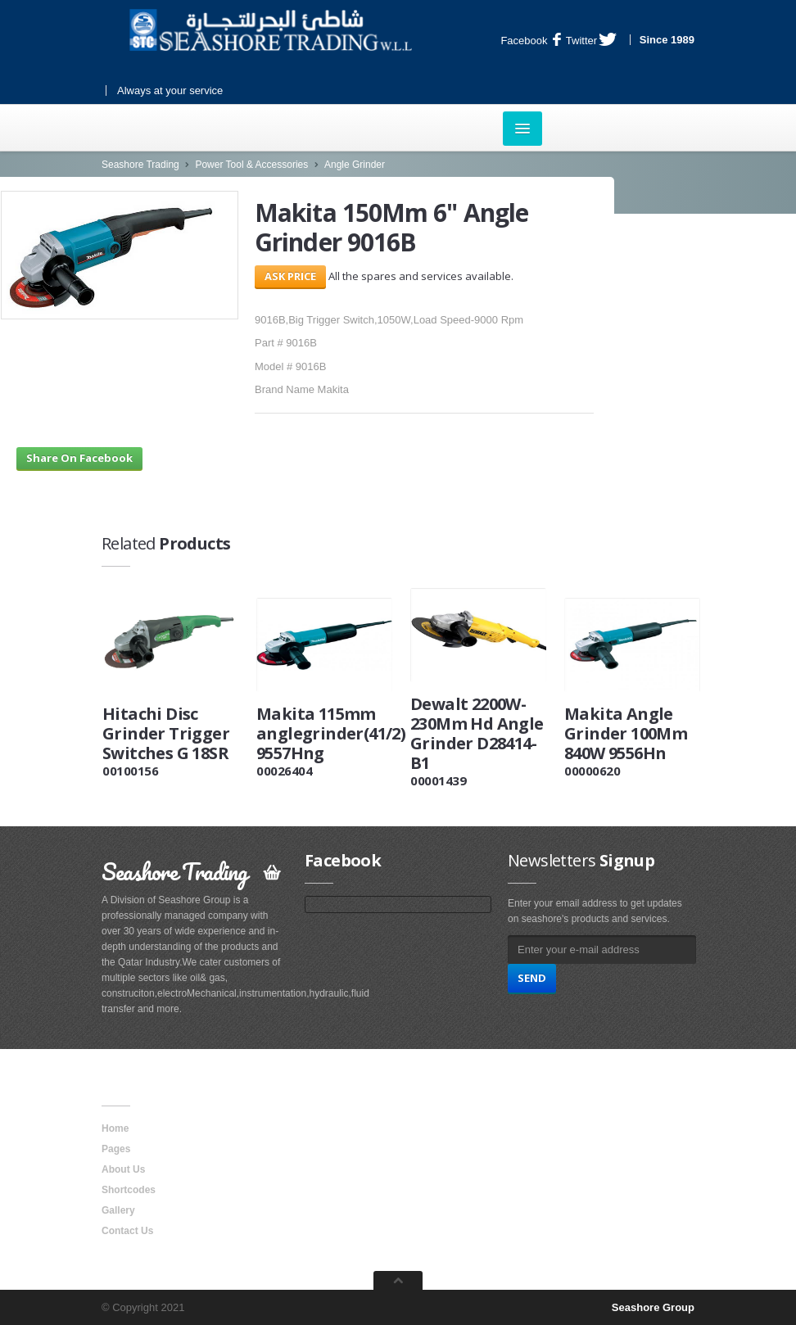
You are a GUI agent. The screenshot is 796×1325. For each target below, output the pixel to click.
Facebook (530, 40)
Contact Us (127, 1231)
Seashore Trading (140, 164)
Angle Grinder (354, 164)
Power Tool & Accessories (251, 164)
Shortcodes (129, 1190)
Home (115, 1128)
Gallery (118, 1210)
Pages (116, 1149)
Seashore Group (653, 1307)
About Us (123, 1169)
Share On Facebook (79, 457)
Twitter (591, 40)
